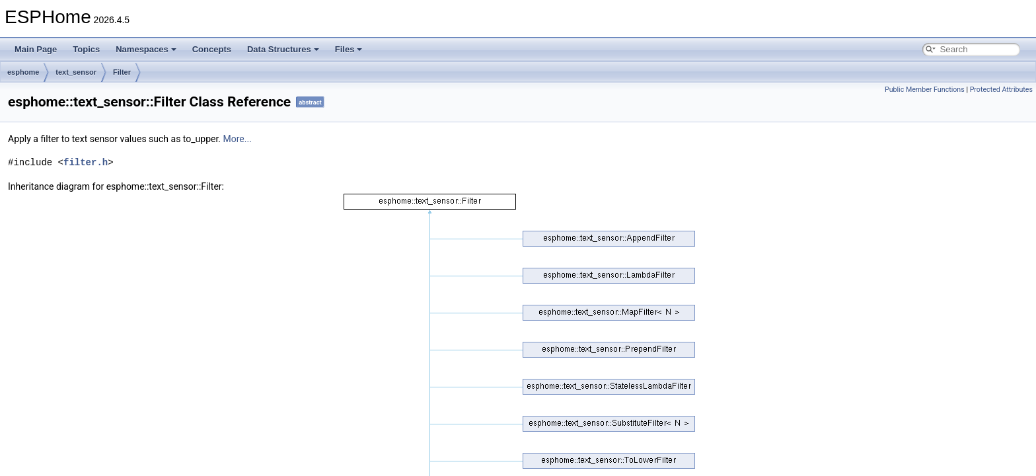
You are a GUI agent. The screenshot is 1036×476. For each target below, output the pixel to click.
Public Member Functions (925, 89)
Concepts (211, 49)
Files (349, 49)
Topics (86, 49)
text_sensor (76, 72)
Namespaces (146, 49)
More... (237, 139)
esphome (23, 72)
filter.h (85, 162)
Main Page (36, 49)
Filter (122, 72)
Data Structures (283, 49)
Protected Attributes (1001, 89)
